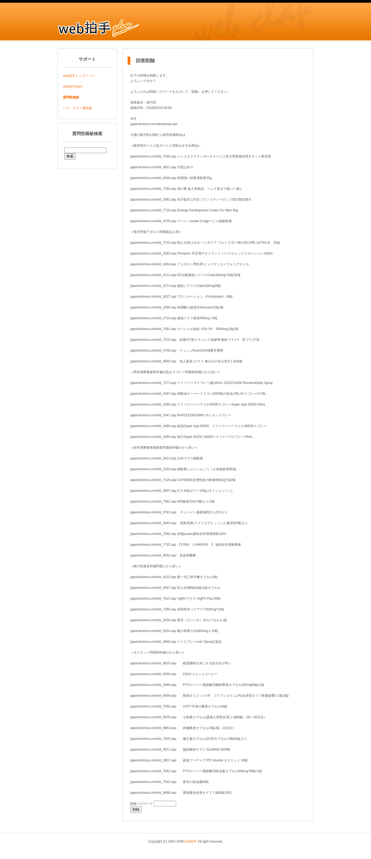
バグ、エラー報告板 (77, 108)
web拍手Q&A (72, 86)
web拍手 (190, 841)
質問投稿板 (71, 97)
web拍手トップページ (79, 76)
